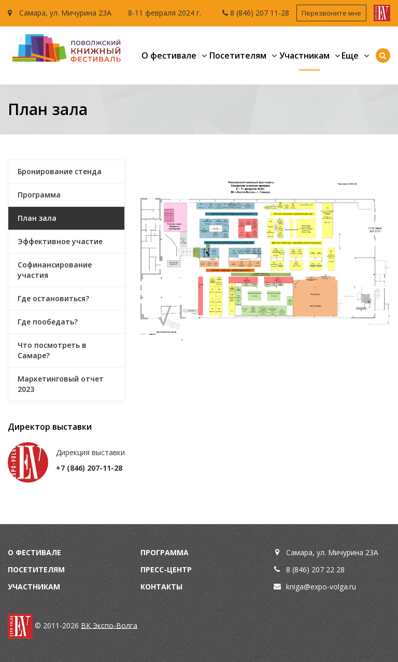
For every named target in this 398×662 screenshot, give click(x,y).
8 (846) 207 (250, 13)
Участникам (304, 55)
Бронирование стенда (60, 171)
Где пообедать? (48, 322)
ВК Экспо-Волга (109, 625)
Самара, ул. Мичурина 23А (59, 13)
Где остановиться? (53, 298)
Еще (350, 55)
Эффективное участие (60, 241)
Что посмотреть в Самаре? (52, 350)
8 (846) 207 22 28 (315, 569)
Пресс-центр (166, 569)
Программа (39, 195)
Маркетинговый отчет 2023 (61, 384)
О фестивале (168, 55)
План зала (37, 218)
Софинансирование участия (55, 270)
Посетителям (237, 55)
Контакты (161, 586)
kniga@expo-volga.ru (321, 586)
